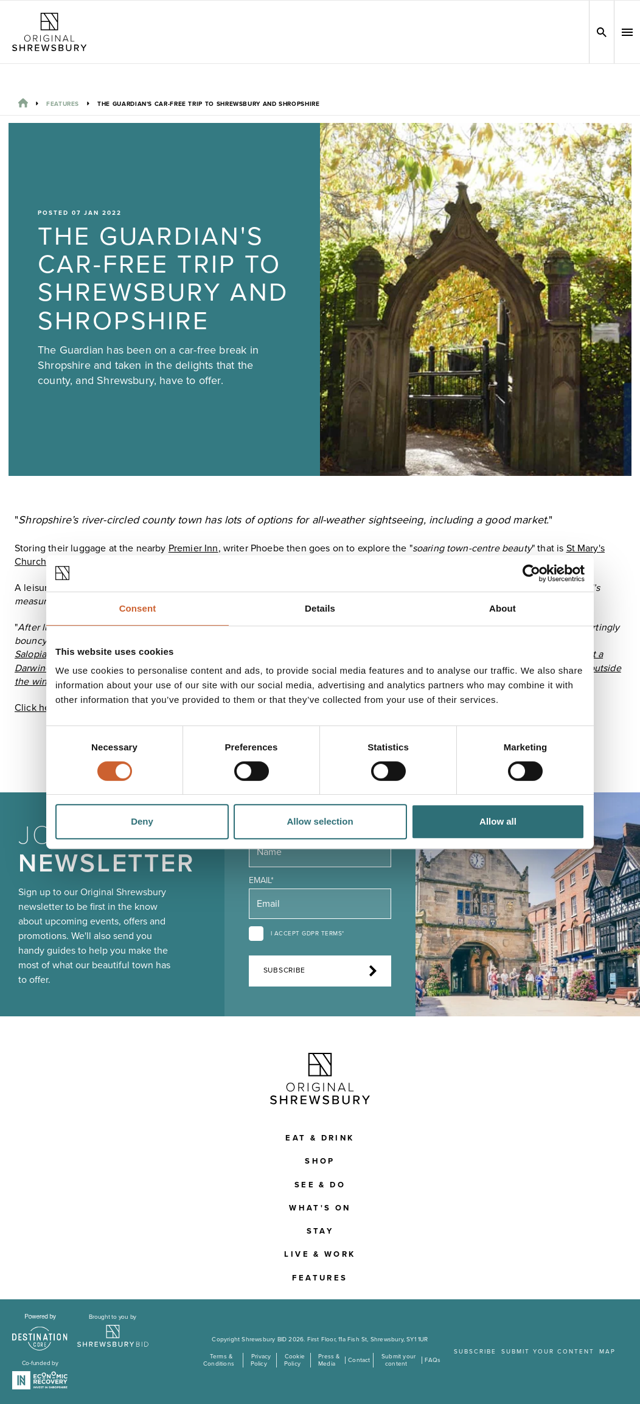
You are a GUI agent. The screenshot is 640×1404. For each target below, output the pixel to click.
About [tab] (502, 608)
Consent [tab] (137, 608)
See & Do (320, 1185)
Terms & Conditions (218, 1360)
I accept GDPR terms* (307, 933)
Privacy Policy (261, 1360)
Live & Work (319, 1254)
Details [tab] (320, 608)
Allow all (498, 821)
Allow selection (320, 821)
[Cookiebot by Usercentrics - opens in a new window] (531, 573)
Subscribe (320, 970)
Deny (142, 821)
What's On (319, 1208)
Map (607, 1351)
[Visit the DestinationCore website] (40, 1332)
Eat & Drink (319, 1138)
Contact (359, 1360)
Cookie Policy (294, 1360)
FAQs (433, 1360)
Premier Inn (193, 548)
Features (62, 104)
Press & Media (329, 1360)
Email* (261, 880)
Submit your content (398, 1360)
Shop (320, 1161)
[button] (627, 32)
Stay (320, 1231)
